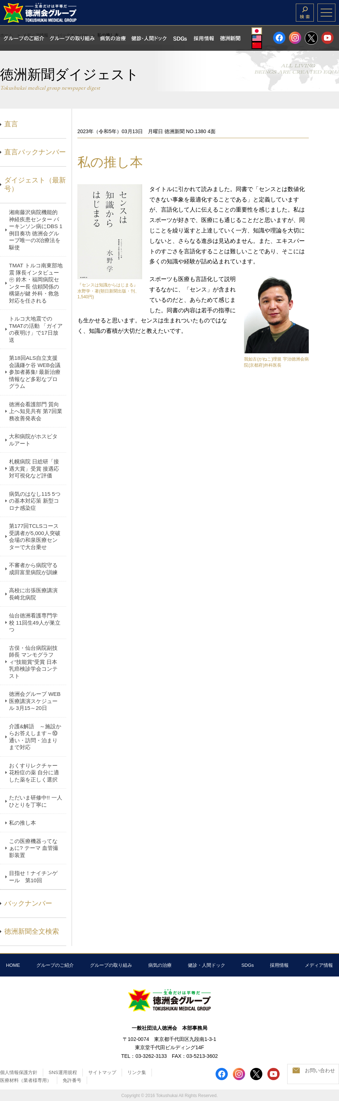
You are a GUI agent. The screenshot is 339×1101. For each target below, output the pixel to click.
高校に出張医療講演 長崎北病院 (33, 594)
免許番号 (72, 1080)
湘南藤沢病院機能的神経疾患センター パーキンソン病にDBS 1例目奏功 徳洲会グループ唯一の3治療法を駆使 (35, 229)
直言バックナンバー (35, 152)
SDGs (247, 965)
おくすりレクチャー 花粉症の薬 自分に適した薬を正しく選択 (34, 772)
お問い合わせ (320, 1070)
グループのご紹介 (55, 965)
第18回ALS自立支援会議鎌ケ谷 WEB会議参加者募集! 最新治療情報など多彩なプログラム (34, 372)
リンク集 (136, 1072)
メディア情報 (319, 965)
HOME (13, 965)
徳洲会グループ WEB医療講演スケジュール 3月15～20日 (34, 701)
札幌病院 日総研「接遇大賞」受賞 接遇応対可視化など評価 (34, 468)
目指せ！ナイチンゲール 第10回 (33, 876)
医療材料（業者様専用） (25, 1080)
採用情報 (279, 965)
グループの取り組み (111, 965)
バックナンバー (28, 903)
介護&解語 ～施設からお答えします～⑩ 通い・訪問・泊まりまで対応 (35, 737)
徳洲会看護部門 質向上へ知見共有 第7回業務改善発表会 (35, 411)
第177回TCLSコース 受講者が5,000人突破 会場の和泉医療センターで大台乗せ (34, 536)
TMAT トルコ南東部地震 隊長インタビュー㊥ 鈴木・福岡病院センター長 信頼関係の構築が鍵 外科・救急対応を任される (36, 283)
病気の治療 (160, 965)
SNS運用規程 (63, 1072)
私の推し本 (22, 823)
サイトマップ (102, 1072)
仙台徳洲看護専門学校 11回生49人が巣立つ (34, 622)
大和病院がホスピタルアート (33, 440)
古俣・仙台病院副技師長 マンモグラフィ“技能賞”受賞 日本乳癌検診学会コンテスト (33, 662)
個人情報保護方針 (18, 1072)
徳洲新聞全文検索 (31, 931)
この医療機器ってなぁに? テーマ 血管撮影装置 (33, 848)
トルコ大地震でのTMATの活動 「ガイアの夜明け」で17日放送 (36, 329)
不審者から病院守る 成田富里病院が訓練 (33, 568)
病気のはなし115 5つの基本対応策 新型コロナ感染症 (34, 501)
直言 (11, 124)
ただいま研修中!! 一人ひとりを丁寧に (35, 801)
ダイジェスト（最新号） (35, 184)
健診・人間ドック (206, 965)
